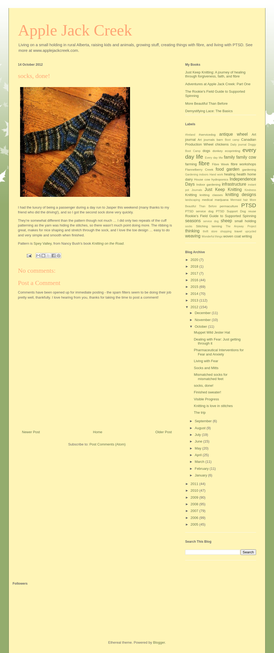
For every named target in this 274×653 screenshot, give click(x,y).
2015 (195, 287)
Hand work (216, 174)
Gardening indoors (196, 174)
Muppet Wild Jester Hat (212, 332)
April (199, 455)
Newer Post (31, 432)
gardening (249, 169)
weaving (192, 236)
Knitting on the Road (108, 243)
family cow (246, 157)
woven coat (232, 236)
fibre (204, 163)
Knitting (191, 195)
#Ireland (190, 134)
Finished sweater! (207, 392)
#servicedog (207, 134)
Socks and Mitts (206, 368)
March (200, 462)
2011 (195, 484)
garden (232, 169)
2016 (195, 280)
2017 (195, 273)
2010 (195, 490)
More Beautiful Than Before (206, 103)
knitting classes (211, 195)
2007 (195, 511)
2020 (195, 260)
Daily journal (238, 144)
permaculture (229, 206)
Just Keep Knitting (223, 189)
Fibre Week (220, 164)
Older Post (163, 432)
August (201, 428)
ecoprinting (232, 151)
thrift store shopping (217, 231)
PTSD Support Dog (231, 211)
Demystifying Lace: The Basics (209, 111)
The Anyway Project (241, 226)
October (201, 326)
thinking (192, 231)
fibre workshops (243, 164)
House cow (202, 179)
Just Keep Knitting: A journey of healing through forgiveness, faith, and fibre (215, 74)
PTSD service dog (199, 211)
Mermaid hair (239, 199)
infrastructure (234, 184)
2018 (195, 266)
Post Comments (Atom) (107, 444)
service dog (211, 221)
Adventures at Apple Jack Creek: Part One (217, 84)
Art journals (206, 139)
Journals (197, 190)
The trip (200, 412)
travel (238, 231)
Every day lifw (214, 157)
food (220, 169)
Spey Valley (43, 243)
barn (220, 139)
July (198, 435)
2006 (195, 518)
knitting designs (240, 194)
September (204, 421)
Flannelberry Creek (199, 169)
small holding (245, 221)
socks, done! (203, 386)
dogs (206, 151)
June (199, 441)
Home (97, 432)
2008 (195, 504)
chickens (222, 144)
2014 (195, 294)
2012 (195, 307)
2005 (195, 524)
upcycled (250, 231)
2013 (195, 300)
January (201, 475)
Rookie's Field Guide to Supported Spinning (220, 216)
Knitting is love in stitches (213, 406)
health (241, 174)
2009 (195, 497)
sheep (226, 220)
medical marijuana (215, 199)
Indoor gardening (208, 184)
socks (188, 226)
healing (229, 174)
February (202, 469)
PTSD (248, 205)
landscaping (192, 199)
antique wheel (233, 134)
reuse (252, 211)
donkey (217, 151)
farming (191, 164)
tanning (217, 226)
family (229, 157)
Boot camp (232, 139)
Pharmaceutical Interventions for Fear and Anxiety (218, 352)
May (198, 448)
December (203, 313)
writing (247, 236)
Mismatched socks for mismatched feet (210, 377)
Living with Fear (206, 361)
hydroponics (219, 179)
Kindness (250, 190)
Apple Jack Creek (75, 30)
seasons (193, 220)
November (203, 320)
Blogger (159, 642)
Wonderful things (212, 236)
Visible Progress (206, 399)
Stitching (202, 226)
